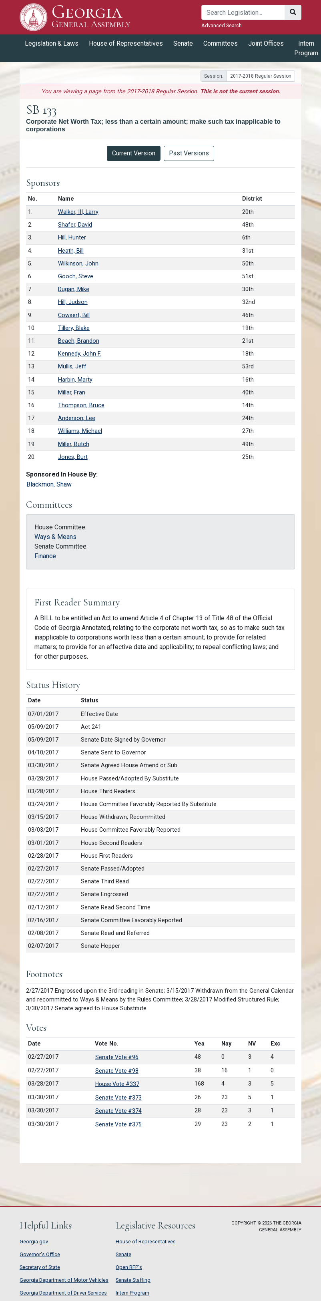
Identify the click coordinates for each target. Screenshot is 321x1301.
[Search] (243, 12)
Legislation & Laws (51, 43)
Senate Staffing (133, 1280)
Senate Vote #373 (118, 1097)
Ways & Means (55, 537)
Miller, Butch (73, 444)
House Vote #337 (117, 1084)
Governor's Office (40, 1254)
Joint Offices (266, 43)
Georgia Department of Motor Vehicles (64, 1280)
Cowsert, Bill (74, 315)
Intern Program (132, 1293)
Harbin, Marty (75, 379)
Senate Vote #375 (118, 1124)
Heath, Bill (71, 250)
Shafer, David (75, 224)
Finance (45, 556)
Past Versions (189, 153)
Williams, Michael (80, 431)
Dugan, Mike (73, 289)
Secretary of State (40, 1267)
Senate (183, 43)
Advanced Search (221, 25)
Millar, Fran (71, 392)
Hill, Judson (73, 302)
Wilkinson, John (78, 263)
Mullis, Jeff (72, 366)
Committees (220, 43)
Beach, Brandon (78, 341)
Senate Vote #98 (116, 1071)
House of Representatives (126, 43)
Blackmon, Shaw (49, 484)
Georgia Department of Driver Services (63, 1293)
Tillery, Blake (74, 328)
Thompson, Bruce (81, 405)
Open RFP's (129, 1267)
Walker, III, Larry (78, 212)
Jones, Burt (73, 457)
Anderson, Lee (76, 418)
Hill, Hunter (72, 237)
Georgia (91, 17)
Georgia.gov (34, 1242)
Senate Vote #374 (118, 1111)
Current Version (133, 153)
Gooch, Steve (75, 276)
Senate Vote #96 (116, 1057)
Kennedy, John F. (79, 353)
